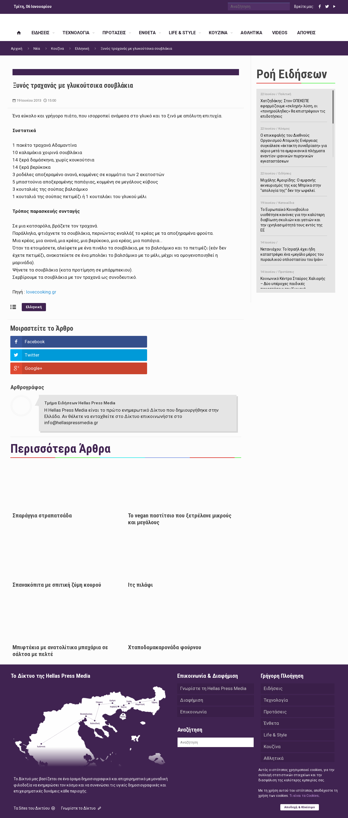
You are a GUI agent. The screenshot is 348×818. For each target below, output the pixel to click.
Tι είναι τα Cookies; (304, 795)
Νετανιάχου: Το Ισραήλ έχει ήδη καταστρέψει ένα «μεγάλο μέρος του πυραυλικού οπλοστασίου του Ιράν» (293, 250)
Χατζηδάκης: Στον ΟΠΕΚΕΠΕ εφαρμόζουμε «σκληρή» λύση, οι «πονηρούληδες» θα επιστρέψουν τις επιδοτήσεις (293, 104)
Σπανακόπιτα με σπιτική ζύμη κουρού (57, 558)
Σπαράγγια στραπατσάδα (42, 489)
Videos (271, 745)
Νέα (36, 48)
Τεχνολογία (276, 674)
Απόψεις (273, 757)
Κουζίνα (57, 48)
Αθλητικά (274, 733)
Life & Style (275, 710)
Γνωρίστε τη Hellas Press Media (213, 662)
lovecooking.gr (40, 292)
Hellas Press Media (80, 806)
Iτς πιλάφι (140, 558)
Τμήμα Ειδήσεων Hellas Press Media (79, 376)
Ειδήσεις (273, 662)
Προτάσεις (275, 686)
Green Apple (169, 806)
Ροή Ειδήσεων (291, 74)
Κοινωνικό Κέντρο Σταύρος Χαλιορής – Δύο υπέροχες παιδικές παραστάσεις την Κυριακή (293, 279)
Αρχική (16, 48)
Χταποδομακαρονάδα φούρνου (164, 620)
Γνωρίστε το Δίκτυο (81, 781)
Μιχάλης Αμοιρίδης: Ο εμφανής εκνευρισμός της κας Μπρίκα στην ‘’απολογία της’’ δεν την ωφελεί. (293, 181)
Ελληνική (82, 48)
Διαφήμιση (191, 674)
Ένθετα (271, 698)
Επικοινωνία (193, 686)
